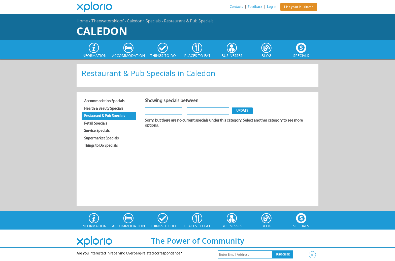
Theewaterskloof (107, 21)
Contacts (236, 7)
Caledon (134, 21)
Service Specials (97, 130)
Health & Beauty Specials (103, 108)
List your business (298, 7)
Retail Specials (95, 123)
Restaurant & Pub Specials (189, 21)
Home (82, 21)
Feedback (255, 7)
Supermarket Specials (101, 138)
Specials (153, 21)
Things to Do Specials (101, 145)
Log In (271, 7)
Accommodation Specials (104, 101)
